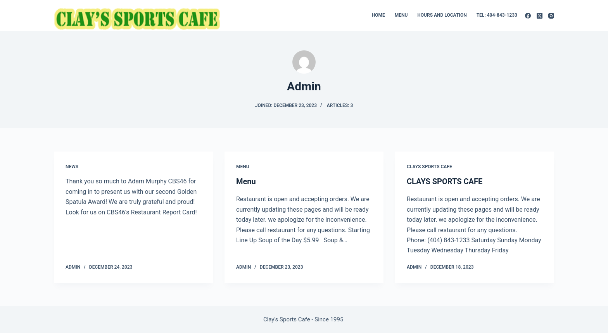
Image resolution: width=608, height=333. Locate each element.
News (72, 166)
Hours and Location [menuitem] (441, 15)
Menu (242, 166)
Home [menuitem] (378, 15)
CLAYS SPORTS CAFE (444, 181)
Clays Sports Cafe (429, 166)
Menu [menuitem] (401, 15)
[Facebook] (528, 16)
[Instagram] (551, 16)
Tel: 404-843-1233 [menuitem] (497, 15)
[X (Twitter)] (539, 16)
